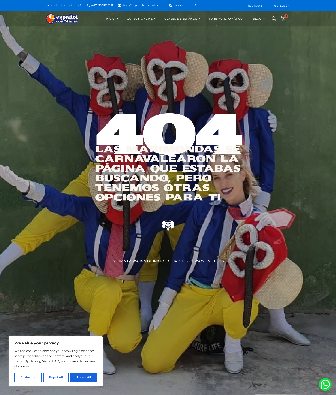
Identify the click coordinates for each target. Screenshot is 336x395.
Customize (28, 377)
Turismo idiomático (225, 18)
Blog (256, 18)
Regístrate (255, 5)
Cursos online (139, 18)
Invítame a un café (184, 5)
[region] (56, 361)
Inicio (110, 18)
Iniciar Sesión (280, 5)
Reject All (56, 377)
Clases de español (180, 18)
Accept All (83, 377)
